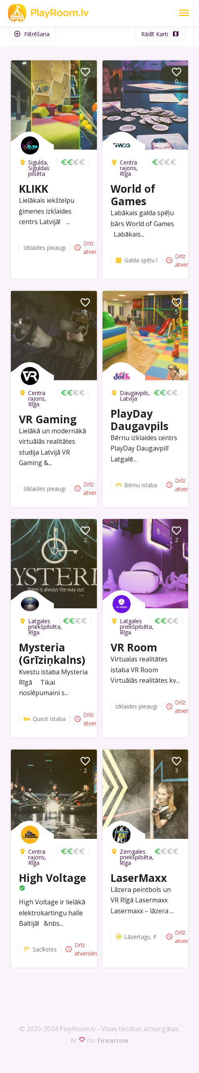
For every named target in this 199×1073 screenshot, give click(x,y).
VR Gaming (47, 419)
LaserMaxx (139, 878)
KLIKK (33, 188)
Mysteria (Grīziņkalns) (52, 653)
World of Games (133, 194)
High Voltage (52, 878)
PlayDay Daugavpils (139, 419)
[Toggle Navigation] (184, 13)
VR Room (134, 647)
